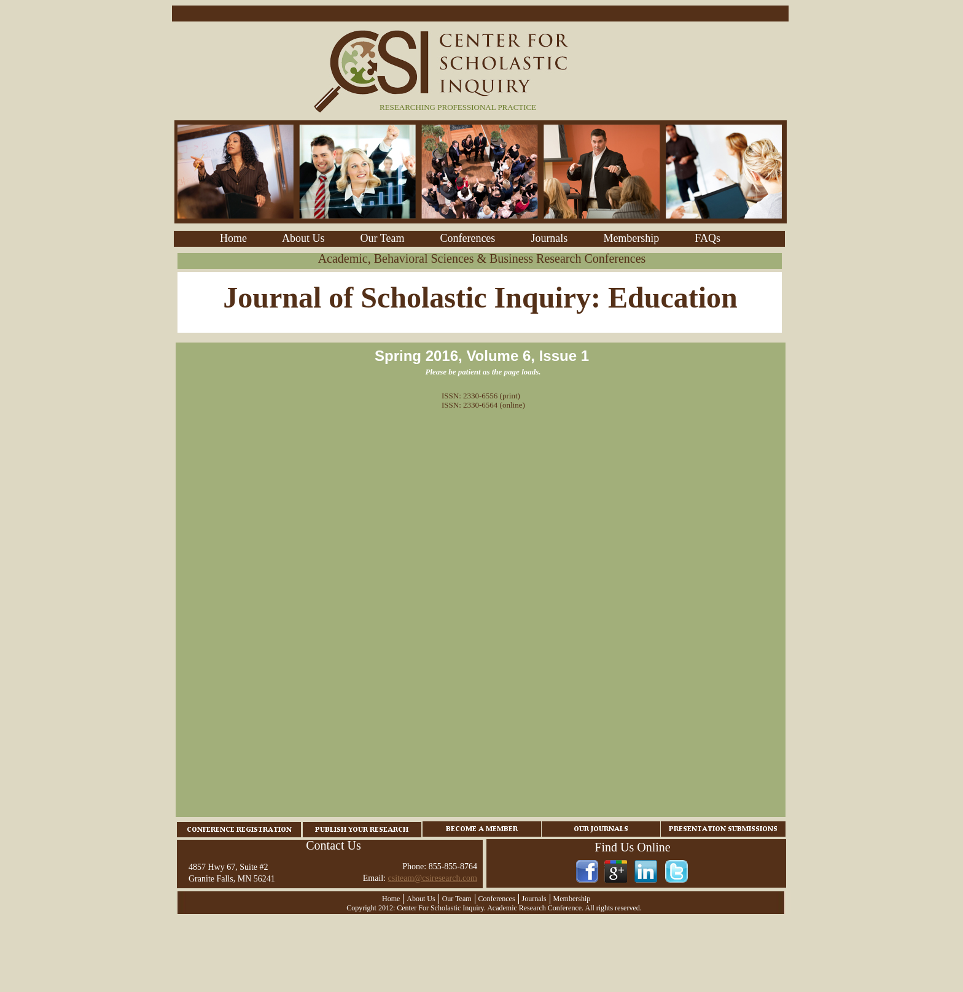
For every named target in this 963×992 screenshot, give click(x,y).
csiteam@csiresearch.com (432, 878)
